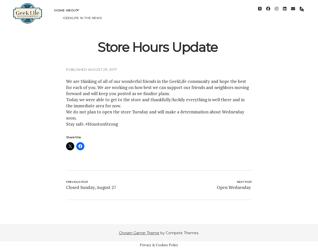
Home (59, 14)
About (72, 14)
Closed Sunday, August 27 (91, 187)
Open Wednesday (234, 187)
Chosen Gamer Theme (139, 233)
